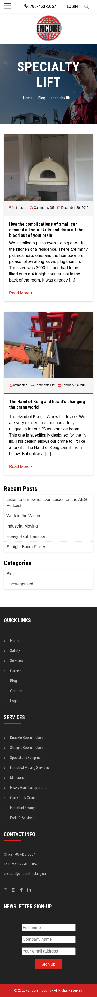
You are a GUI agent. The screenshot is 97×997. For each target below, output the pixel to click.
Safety (15, 650)
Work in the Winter (23, 516)
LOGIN (72, 6)
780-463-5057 (40, 6)
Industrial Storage (23, 807)
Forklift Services (22, 817)
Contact (16, 690)
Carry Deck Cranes (24, 797)
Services (16, 660)
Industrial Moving (22, 526)
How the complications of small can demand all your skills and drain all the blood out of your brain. (46, 229)
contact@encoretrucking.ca (25, 873)
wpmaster (20, 385)
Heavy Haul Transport (26, 536)
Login (14, 701)
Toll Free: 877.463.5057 (21, 864)
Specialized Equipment (27, 757)
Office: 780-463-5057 (19, 854)
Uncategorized (19, 584)
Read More (20, 293)
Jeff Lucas (19, 208)
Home (14, 640)
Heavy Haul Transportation (29, 787)
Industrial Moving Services (29, 767)
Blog (10, 574)
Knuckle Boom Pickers (27, 737)
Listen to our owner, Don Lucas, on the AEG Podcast (46, 502)
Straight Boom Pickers (26, 547)
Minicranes (18, 777)
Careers (16, 670)
